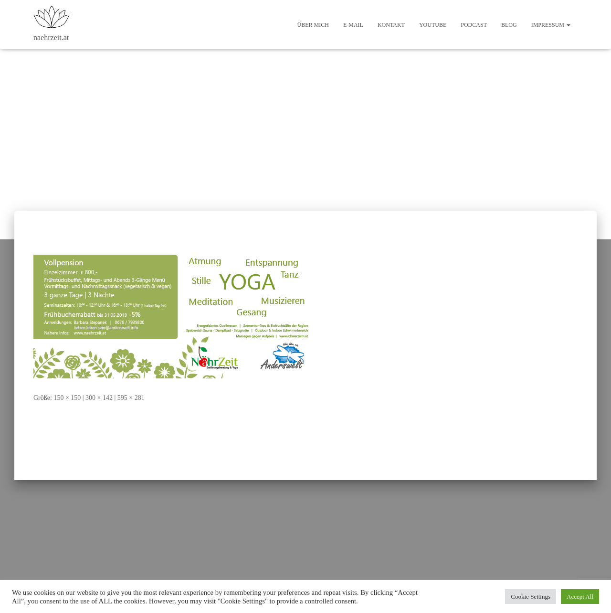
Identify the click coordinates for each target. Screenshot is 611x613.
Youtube (432, 25)
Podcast (474, 25)
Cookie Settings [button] (530, 596)
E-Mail (353, 25)
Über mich (313, 25)
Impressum (550, 25)
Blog (509, 25)
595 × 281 (131, 397)
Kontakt (391, 25)
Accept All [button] (580, 596)
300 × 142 (99, 397)
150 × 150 (67, 397)
